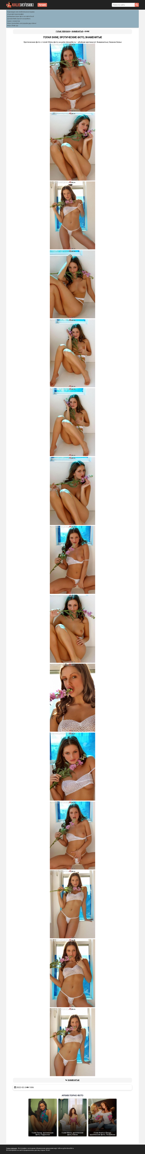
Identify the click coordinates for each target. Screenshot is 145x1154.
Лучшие (42, 5)
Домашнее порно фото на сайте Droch (20, 16)
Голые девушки (11, 1148)
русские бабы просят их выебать (18, 18)
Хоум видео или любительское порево (21, 12)
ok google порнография (15, 14)
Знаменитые (74, 1080)
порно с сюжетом (13, 21)
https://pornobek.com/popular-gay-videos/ (21, 23)
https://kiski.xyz (12, 25)
